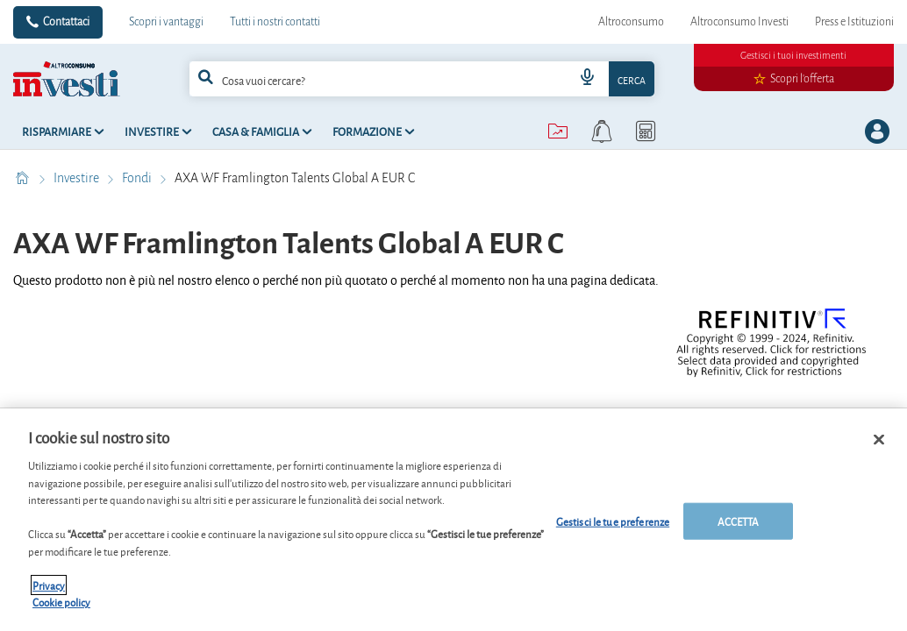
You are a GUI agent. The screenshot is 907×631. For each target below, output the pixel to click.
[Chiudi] (879, 440)
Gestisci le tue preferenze (612, 521)
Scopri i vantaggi (166, 22)
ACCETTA (739, 521)
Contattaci (66, 22)
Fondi (138, 178)
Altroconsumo (631, 22)
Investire (78, 178)
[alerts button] (602, 131)
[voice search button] (587, 78)
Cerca (632, 79)
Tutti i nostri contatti (275, 22)
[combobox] (421, 78)
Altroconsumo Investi (739, 22)
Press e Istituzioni (854, 22)
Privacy (48, 585)
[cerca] (357, 78)
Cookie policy (61, 601)
